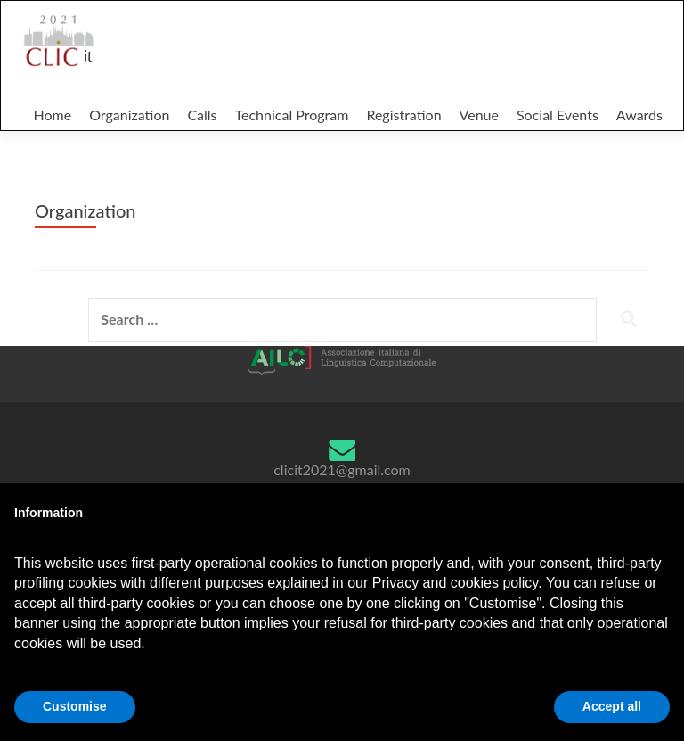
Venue (479, 114)
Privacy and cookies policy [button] (455, 582)
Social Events (557, 114)
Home (52, 114)
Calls (201, 114)
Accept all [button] (611, 706)
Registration (403, 114)
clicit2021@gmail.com (342, 469)
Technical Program (292, 114)
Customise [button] (75, 706)
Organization (129, 114)
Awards (639, 114)
